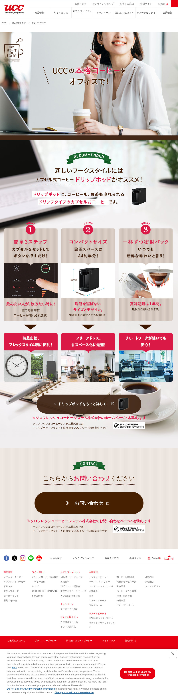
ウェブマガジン (152, 586)
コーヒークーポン (69, 609)
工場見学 (64, 581)
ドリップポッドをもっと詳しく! (83, 404)
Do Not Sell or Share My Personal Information (31, 688)
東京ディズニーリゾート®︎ (73, 591)
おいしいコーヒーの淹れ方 (45, 577)
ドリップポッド (11, 591)
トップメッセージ (97, 577)
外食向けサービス (69, 622)
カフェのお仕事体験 (70, 596)
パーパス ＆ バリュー (99, 581)
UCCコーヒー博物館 (70, 586)
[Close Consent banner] (173, 654)
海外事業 (121, 600)
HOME (4, 23)
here (14, 667)
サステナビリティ (146, 12)
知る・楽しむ (61, 12)
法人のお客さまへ (124, 12)
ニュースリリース (97, 600)
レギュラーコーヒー (13, 577)
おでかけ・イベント (82, 12)
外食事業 (121, 586)
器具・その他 (10, 600)
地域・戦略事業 (124, 596)
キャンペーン (103, 12)
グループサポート (125, 605)
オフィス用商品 (68, 626)
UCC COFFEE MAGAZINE (45, 591)
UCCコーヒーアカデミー (72, 577)
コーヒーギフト (11, 596)
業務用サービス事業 (126, 581)
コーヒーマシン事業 (126, 591)
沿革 (91, 596)
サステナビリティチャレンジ (102, 625)
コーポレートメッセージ (101, 586)
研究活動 (149, 577)
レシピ (35, 586)
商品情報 (39, 12)
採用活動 (149, 581)
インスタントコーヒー (14, 581)
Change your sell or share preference (74, 692)
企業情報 (167, 12)
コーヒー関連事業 (125, 577)
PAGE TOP (169, 559)
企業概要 (93, 591)
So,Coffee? (37, 596)
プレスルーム (95, 605)
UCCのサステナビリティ (101, 618)
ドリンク (8, 586)
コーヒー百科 (38, 581)
